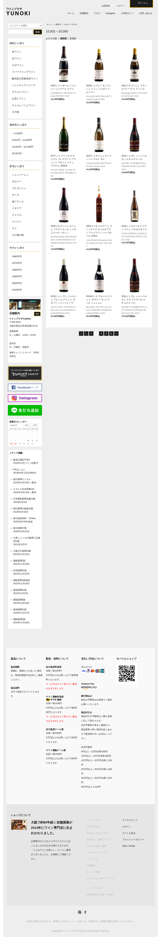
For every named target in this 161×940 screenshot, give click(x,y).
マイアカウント (130, 820)
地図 (37, 314)
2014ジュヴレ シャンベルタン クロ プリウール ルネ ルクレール (134, 299)
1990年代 (17, 276)
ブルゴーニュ (19, 188)
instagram (110, 13)
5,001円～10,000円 (22, 140)
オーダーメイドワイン (98, 852)
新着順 (73, 38)
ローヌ (15, 194)
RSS (124, 846)
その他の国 (18, 235)
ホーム (71, 13)
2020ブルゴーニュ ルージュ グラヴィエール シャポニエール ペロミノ (63, 229)
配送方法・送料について (99, 839)
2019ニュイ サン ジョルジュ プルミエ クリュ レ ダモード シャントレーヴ (64, 299)
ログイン (121, 6)
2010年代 (17, 289)
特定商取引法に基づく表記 (100, 894)
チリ (14, 228)
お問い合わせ (145, 13)
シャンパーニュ (20, 174)
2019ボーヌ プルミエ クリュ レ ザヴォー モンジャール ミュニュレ (99, 299)
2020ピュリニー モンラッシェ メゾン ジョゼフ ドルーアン (98, 88)
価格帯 (58, 24)
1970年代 (17, 263)
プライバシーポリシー (133, 839)
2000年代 (17, 283)
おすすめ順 (51, 38)
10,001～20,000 (70, 24)
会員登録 (106, 6)
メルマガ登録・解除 (97, 846)
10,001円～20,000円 (22, 146)
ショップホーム (94, 820)
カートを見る (129, 833)
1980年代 (17, 269)
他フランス (18, 201)
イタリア (16, 208)
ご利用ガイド (127, 13)
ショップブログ (94, 888)
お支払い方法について (98, 833)
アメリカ (16, 215)
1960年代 (17, 256)
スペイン (16, 221)
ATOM (132, 846)
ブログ (97, 13)
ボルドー (16, 181)
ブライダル (92, 859)
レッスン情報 (93, 872)
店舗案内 (84, 13)
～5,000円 (17, 133)
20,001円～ (18, 153)
